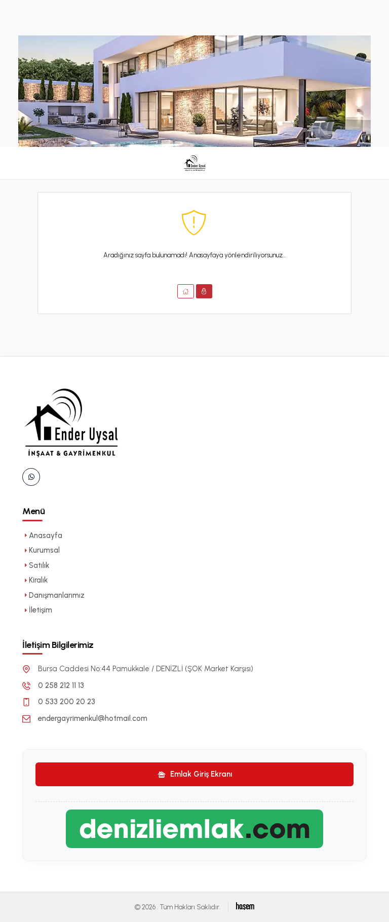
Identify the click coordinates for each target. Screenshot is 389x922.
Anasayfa (42, 535)
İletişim (37, 609)
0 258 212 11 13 (61, 685)
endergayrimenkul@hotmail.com (92, 718)
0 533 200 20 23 (66, 701)
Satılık (35, 565)
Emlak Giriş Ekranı (195, 774)
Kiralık (35, 580)
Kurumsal (41, 550)
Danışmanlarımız (53, 595)
